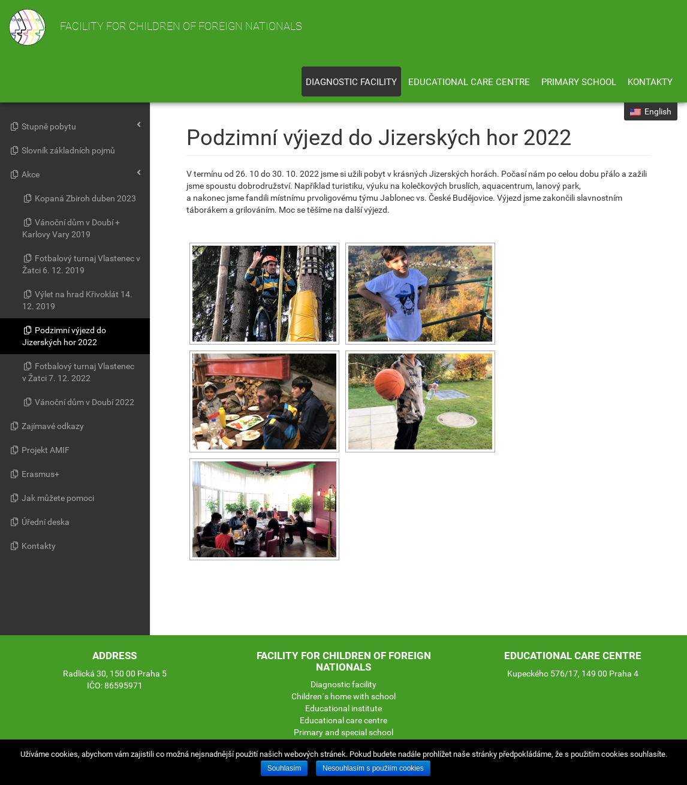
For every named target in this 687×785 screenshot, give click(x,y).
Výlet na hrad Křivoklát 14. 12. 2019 (77, 300)
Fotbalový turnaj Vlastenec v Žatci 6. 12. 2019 (81, 264)
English (650, 111)
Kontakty (650, 82)
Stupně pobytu (75, 125)
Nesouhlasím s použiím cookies (373, 768)
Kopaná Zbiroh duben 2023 (79, 198)
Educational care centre (469, 82)
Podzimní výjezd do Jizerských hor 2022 (64, 336)
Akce (75, 173)
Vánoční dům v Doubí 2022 (78, 402)
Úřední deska (39, 522)
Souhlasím (284, 768)
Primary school (578, 82)
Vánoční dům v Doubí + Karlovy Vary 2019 (71, 228)
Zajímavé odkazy (46, 426)
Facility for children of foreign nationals (155, 27)
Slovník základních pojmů (62, 150)
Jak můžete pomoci (51, 498)
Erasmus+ (34, 474)
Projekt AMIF (39, 450)
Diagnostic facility (351, 82)
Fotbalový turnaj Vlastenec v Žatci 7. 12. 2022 (78, 372)
